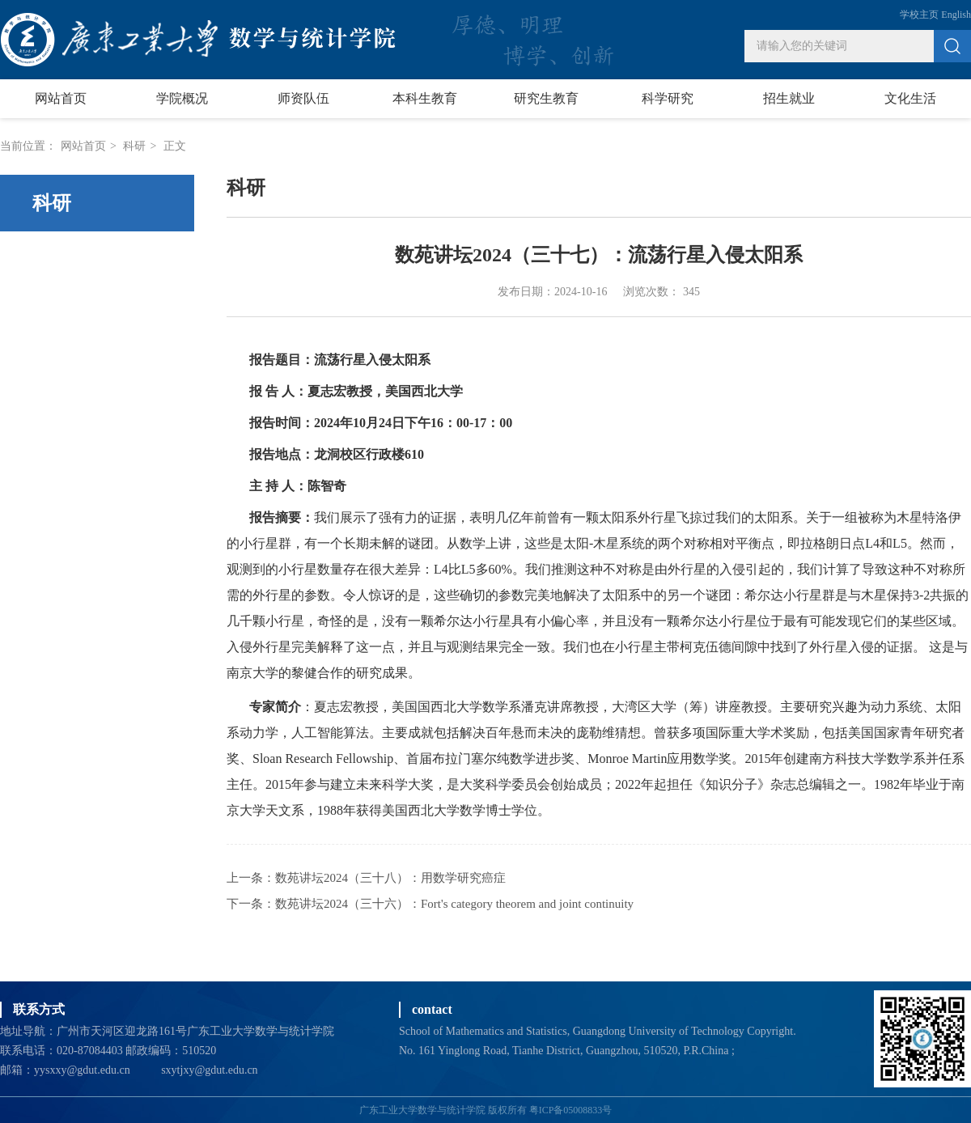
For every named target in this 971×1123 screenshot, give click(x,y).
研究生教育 (546, 98)
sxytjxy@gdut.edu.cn (209, 1070)
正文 (174, 146)
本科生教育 (424, 98)
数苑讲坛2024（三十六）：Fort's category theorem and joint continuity (454, 903)
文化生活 (910, 98)
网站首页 (61, 98)
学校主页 (919, 14)
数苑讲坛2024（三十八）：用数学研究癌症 (390, 877)
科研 (134, 146)
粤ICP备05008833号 (571, 1110)
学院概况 (182, 98)
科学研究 (667, 98)
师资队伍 (303, 98)
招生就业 (789, 98)
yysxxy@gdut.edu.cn (82, 1070)
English (956, 14)
